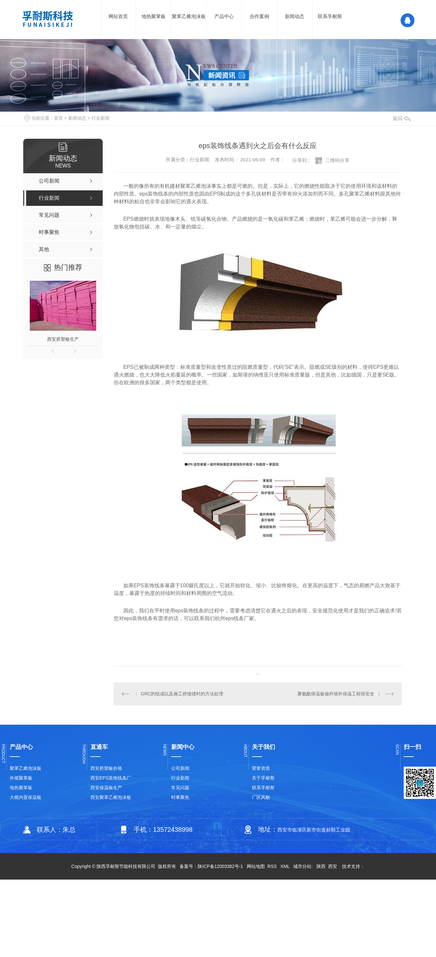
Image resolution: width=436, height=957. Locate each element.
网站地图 (256, 866)
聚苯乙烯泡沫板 (189, 16)
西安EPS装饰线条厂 (110, 778)
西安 (332, 866)
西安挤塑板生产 (63, 339)
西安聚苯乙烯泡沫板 (110, 797)
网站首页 (118, 16)
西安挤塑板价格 (106, 768)
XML (285, 866)
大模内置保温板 (25, 797)
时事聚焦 (180, 797)
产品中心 (224, 16)
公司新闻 (180, 768)
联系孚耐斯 (330, 16)
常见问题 (180, 787)
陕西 (321, 866)
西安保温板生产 (106, 787)
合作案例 (259, 16)
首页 (58, 118)
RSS (272, 866)
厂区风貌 (261, 797)
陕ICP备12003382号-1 (220, 866)
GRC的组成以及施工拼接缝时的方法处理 (182, 693)
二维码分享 (337, 160)
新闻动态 (294, 16)
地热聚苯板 (153, 16)
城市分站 (302, 866)
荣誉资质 (261, 768)
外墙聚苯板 (21, 778)
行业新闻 (100, 118)
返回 (401, 118)
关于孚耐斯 (263, 778)
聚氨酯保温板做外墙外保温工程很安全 (335, 693)
